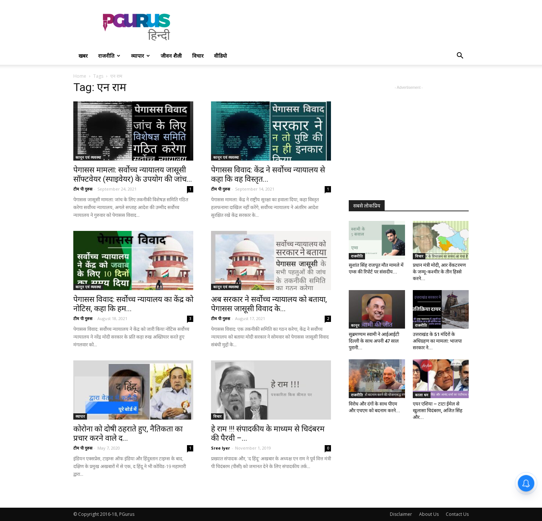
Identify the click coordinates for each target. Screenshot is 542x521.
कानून (355, 325)
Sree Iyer (220, 448)
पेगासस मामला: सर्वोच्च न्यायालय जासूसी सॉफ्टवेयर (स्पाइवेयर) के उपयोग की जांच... (132, 174)
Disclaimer (401, 514)
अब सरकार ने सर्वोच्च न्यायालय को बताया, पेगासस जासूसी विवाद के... (269, 304)
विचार (198, 55)
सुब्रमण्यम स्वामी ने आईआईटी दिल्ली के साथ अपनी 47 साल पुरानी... (374, 341)
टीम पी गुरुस (82, 189)
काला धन (421, 394)
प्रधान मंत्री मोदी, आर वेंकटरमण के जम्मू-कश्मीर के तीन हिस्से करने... (439, 271)
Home (79, 76)
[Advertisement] (334, 27)
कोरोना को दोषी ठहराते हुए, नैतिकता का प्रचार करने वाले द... (128, 433)
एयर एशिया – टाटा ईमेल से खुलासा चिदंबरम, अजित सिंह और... (437, 410)
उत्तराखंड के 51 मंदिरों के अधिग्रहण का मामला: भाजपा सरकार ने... (437, 341)
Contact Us (457, 514)
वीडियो (220, 55)
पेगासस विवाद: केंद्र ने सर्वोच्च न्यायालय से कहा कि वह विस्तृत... (268, 174)
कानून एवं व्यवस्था (88, 157)
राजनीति (109, 55)
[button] (460, 56)
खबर (83, 55)
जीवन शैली (171, 55)
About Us (429, 514)
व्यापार (140, 55)
